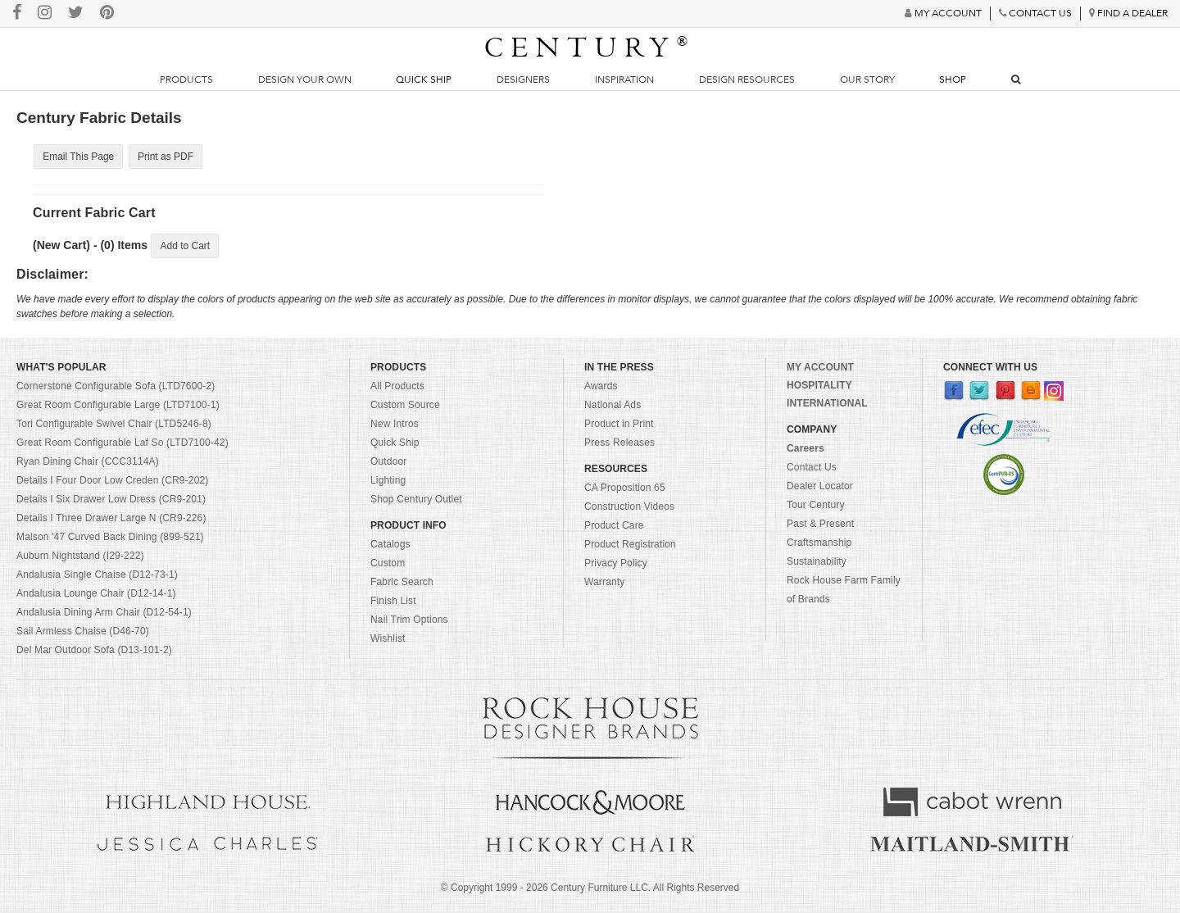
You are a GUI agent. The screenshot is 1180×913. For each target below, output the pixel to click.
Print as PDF (163, 156)
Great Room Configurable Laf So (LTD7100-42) (122, 445)
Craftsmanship (819, 545)
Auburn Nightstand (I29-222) (80, 558)
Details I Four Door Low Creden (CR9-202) (112, 482)
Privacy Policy (615, 565)
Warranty (604, 584)
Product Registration (630, 546)
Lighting (388, 482)
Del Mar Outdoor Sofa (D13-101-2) (94, 652)
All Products (397, 388)
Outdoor (388, 464)
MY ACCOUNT (820, 369)
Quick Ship (424, 79)
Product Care (614, 528)
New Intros (394, 426)
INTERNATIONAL (827, 405)
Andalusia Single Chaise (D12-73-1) (97, 577)
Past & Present (820, 526)
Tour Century (816, 507)
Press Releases (619, 445)
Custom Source (405, 407)
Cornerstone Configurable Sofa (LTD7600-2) (115, 388)
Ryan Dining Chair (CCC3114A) (87, 464)
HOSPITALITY (819, 387)
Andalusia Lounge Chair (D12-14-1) (96, 596)
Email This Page (77, 156)
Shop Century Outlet (416, 501)
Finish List (393, 603)
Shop (952, 79)
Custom (387, 565)
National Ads (612, 407)
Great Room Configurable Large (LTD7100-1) (118, 407)
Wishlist (388, 641)
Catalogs (390, 546)
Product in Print (619, 426)
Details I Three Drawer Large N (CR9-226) (111, 520)
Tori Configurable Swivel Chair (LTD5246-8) (113, 426)
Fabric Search (401, 584)
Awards (601, 388)
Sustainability (816, 564)
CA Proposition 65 (624, 490)
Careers (805, 450)
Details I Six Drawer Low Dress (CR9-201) (111, 501)
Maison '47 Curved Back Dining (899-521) (110, 539)
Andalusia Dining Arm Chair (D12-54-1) (104, 614)
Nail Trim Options (409, 622)
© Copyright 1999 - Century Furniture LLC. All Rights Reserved (590, 889)
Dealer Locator (820, 488)
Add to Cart (185, 246)
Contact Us (812, 469)
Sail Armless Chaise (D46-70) (82, 633)
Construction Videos (629, 509)
